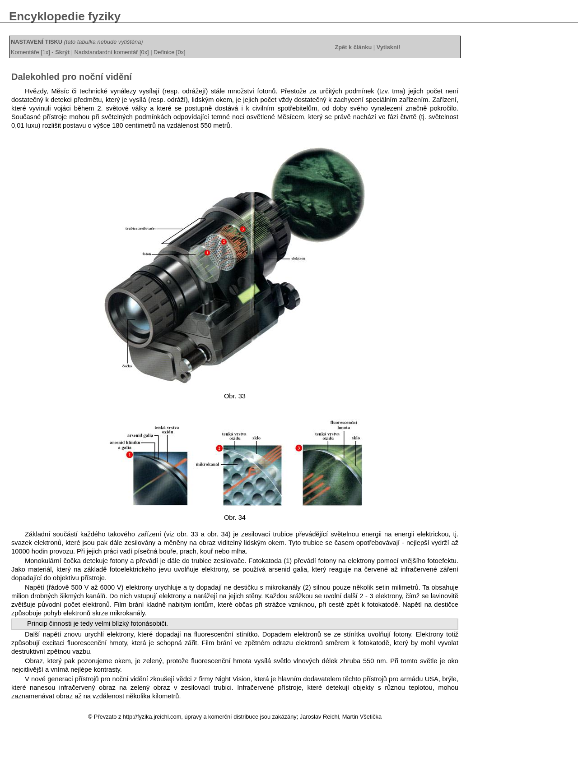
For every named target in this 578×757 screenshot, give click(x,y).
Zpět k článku (353, 47)
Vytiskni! (389, 47)
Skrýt (62, 52)
